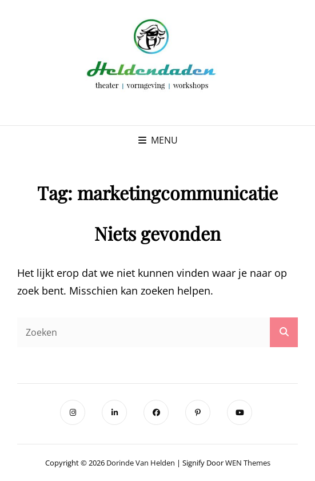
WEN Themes (247, 463)
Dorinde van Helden (140, 463)
